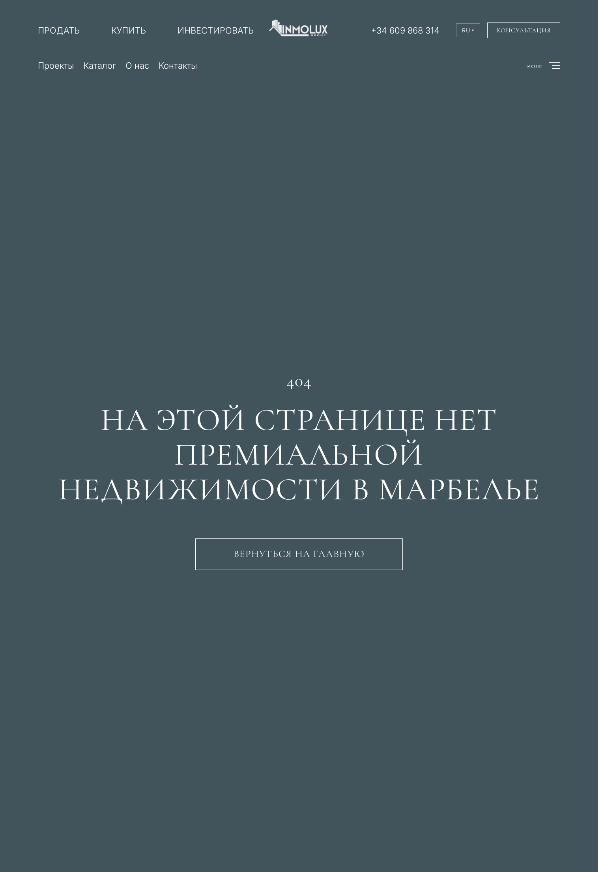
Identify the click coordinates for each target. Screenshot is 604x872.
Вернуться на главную (299, 554)
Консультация (523, 30)
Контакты (178, 65)
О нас (137, 65)
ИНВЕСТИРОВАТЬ (216, 30)
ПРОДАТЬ (59, 30)
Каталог (99, 65)
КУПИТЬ (128, 30)
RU (468, 30)
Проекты (56, 65)
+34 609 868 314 (405, 30)
